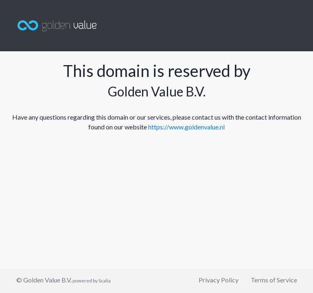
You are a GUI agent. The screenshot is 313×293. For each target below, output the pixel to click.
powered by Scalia (91, 281)
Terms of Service (274, 280)
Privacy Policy (219, 280)
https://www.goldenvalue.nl (186, 127)
